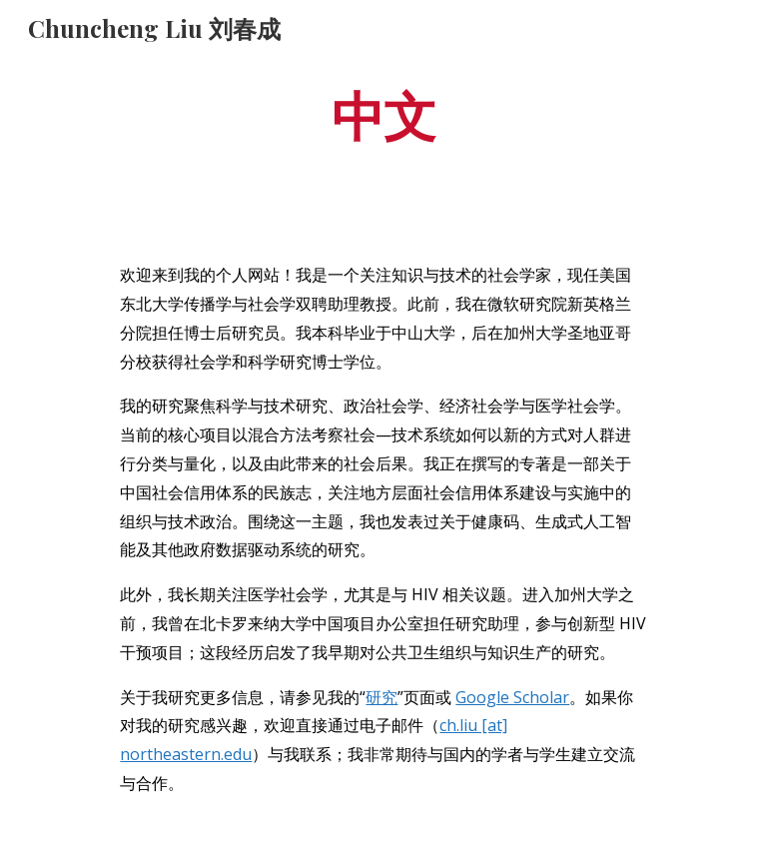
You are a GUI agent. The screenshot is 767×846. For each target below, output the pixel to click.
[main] (383, 113)
